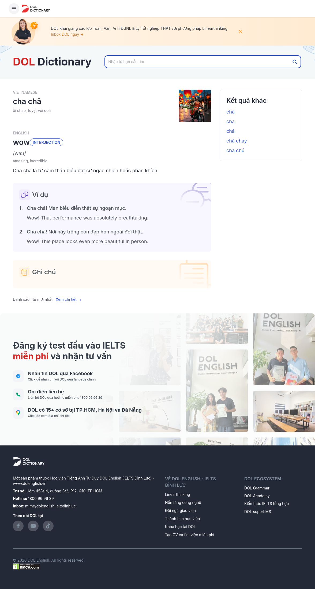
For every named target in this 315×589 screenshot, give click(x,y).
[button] (112, 153)
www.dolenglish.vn (29, 483)
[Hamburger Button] (14, 8)
